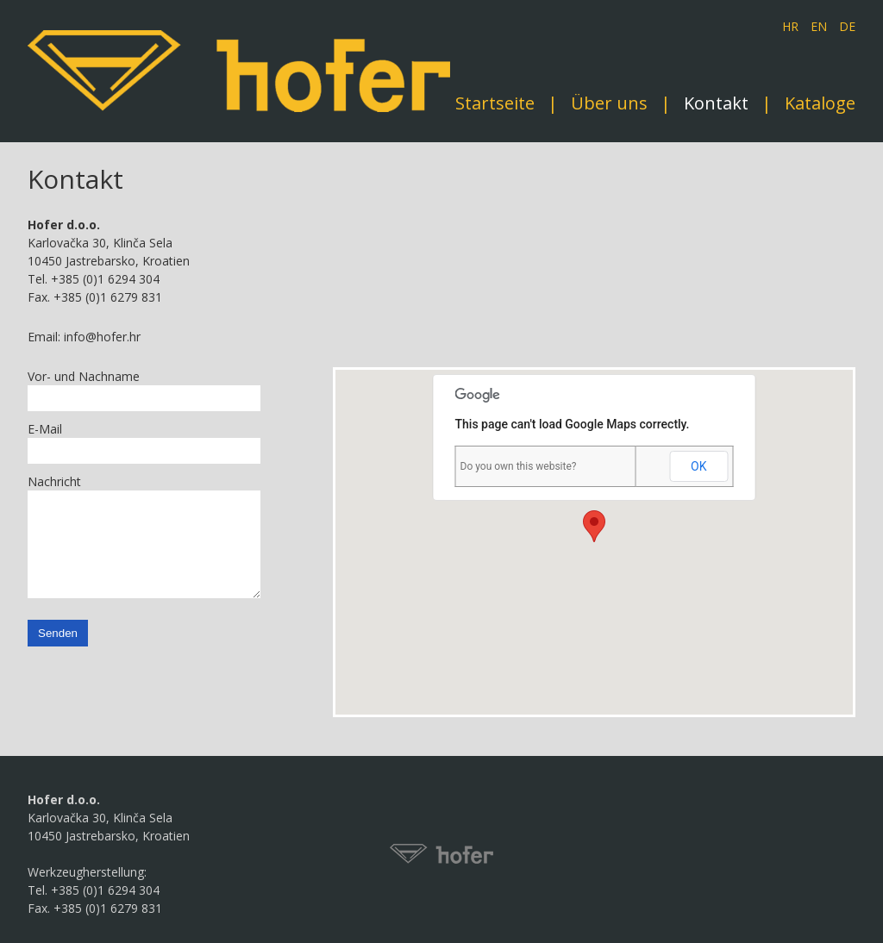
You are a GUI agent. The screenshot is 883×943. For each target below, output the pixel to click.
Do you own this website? (518, 466)
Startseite (495, 103)
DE (847, 26)
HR (790, 26)
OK (698, 466)
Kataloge (820, 103)
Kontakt (716, 103)
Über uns (609, 103)
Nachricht (54, 481)
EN (819, 26)
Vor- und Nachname (84, 376)
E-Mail (45, 429)
